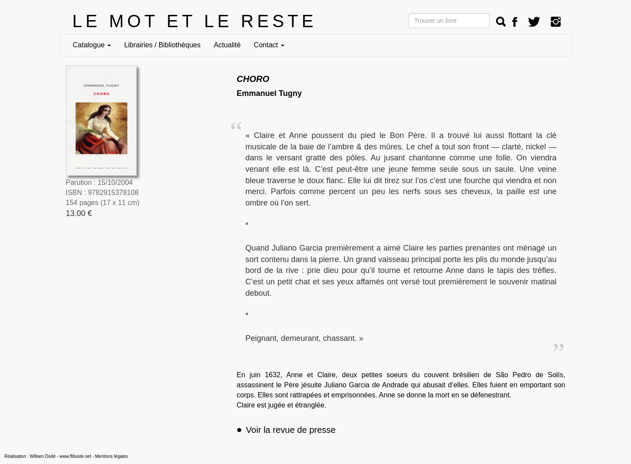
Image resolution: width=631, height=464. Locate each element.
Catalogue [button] (92, 45)
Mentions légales (111, 456)
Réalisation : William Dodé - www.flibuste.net (47, 456)
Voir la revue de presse (286, 430)
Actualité (227, 45)
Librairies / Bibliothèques (162, 45)
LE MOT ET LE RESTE (194, 21)
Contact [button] (269, 45)
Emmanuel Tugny (269, 93)
